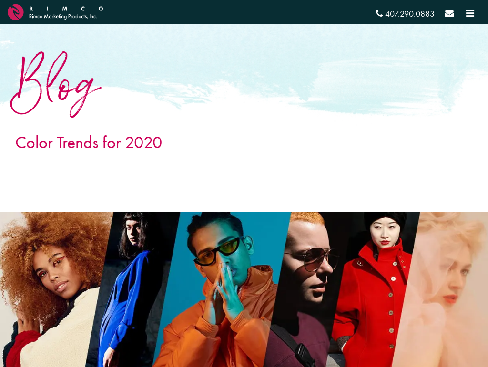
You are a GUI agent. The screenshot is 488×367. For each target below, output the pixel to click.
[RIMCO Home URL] (55, 10)
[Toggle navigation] (470, 13)
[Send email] (449, 15)
